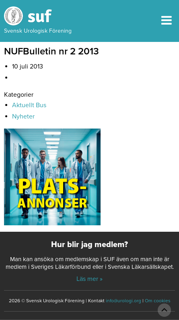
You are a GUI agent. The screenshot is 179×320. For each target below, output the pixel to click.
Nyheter (23, 116)
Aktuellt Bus (29, 105)
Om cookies (158, 300)
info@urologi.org (123, 300)
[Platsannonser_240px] (52, 180)
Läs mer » (89, 279)
